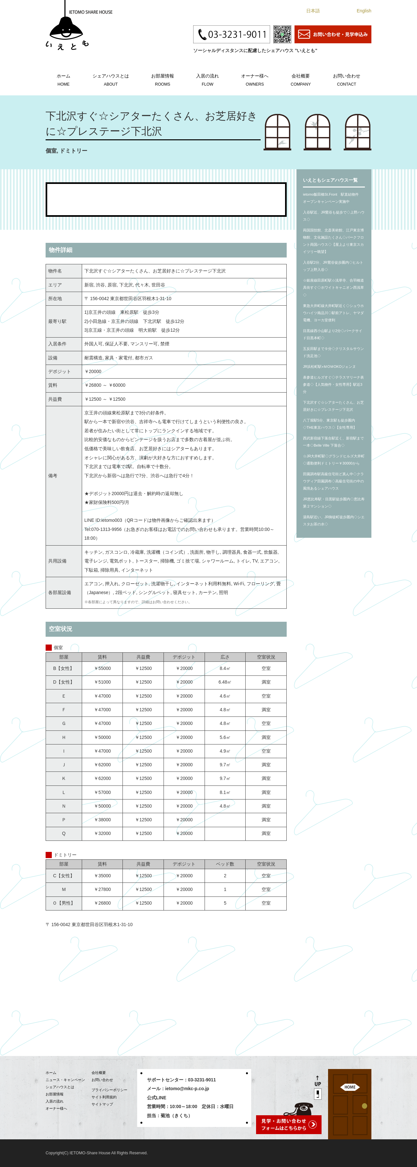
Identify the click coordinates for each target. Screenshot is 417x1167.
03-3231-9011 (202, 1079)
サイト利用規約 (104, 1097)
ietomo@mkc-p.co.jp (187, 1088)
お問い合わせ (346, 79)
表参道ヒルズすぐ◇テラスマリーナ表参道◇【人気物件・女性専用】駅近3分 (333, 384)
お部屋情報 (162, 79)
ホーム (63, 79)
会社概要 (301, 79)
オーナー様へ (254, 79)
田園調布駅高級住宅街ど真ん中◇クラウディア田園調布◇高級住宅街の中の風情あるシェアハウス (333, 481)
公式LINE (156, 1097)
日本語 (313, 10)
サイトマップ (102, 1104)
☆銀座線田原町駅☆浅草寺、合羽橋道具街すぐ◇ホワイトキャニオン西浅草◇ (333, 287)
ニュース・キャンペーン (65, 1080)
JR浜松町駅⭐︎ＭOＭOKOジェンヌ (329, 366)
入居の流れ (207, 79)
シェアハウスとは (111, 79)
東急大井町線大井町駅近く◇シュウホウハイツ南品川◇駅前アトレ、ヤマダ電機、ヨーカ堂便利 (333, 313)
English (364, 10)
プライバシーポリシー (109, 1090)
